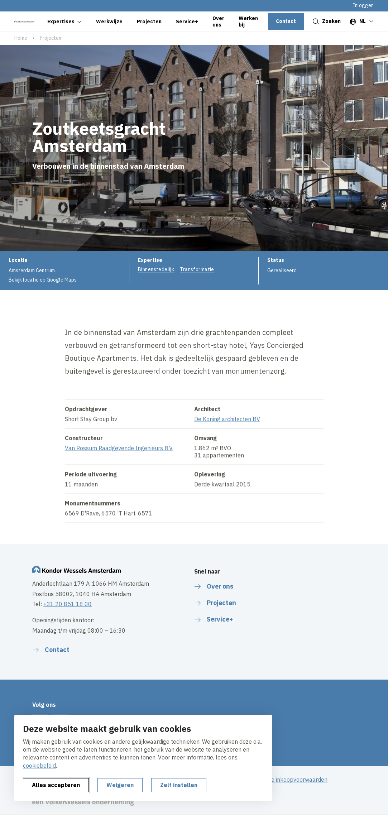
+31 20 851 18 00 (67, 604)
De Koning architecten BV (227, 426)
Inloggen (363, 5)
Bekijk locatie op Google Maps (43, 280)
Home (20, 38)
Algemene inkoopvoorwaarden (287, 779)
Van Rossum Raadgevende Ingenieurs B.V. (119, 455)
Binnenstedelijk (156, 269)
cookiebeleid (39, 765)
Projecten (50, 38)
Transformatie (197, 269)
